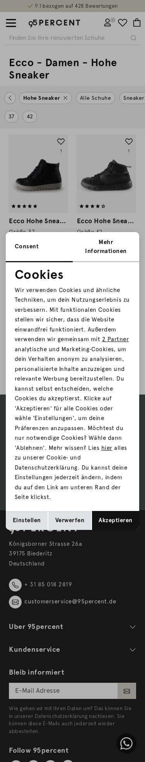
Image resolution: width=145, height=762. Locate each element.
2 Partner (115, 339)
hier (107, 447)
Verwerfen (70, 520)
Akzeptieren (116, 520)
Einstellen (27, 520)
